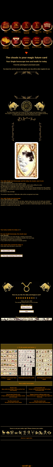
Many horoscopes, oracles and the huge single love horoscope (39, 396)
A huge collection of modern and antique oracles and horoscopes (13, 396)
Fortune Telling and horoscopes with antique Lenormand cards (40, 389)
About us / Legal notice (26, 438)
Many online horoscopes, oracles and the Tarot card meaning (13, 389)
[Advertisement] (26, 11)
